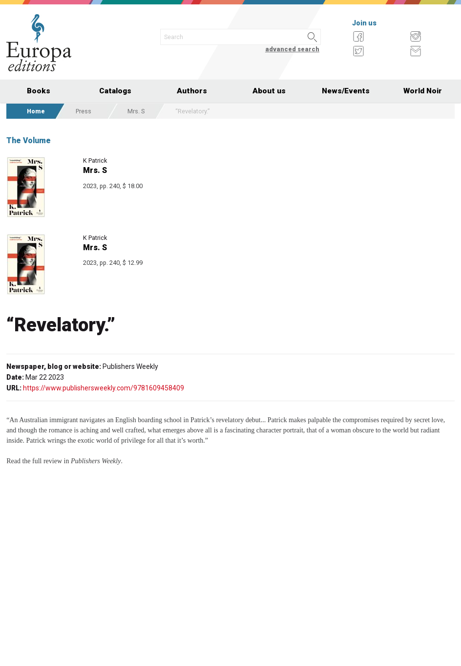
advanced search (292, 49)
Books (38, 90)
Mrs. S (136, 111)
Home (36, 111)
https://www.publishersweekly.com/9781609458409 (103, 388)
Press (83, 111)
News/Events (346, 90)
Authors (192, 90)
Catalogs (115, 90)
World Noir (422, 90)
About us (269, 90)
